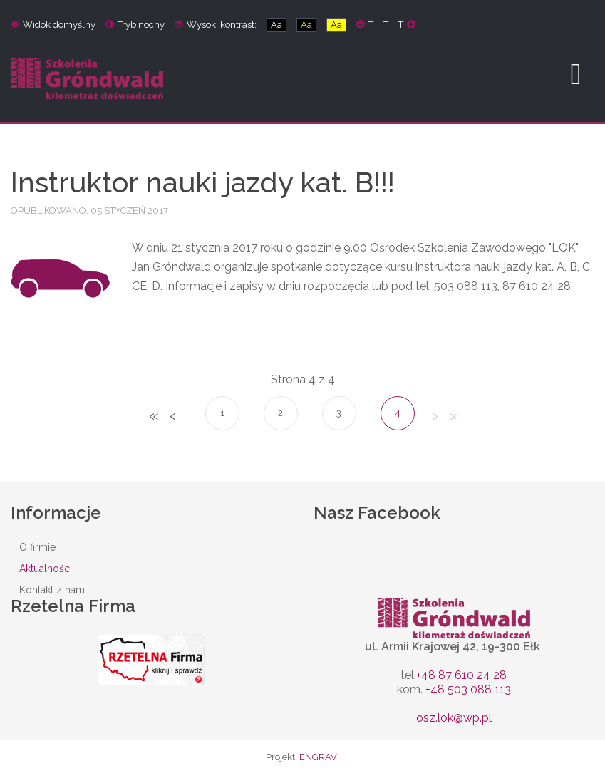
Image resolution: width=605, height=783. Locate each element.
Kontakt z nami (53, 590)
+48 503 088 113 (468, 689)
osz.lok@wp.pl (454, 718)
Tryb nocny (135, 24)
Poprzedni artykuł (172, 417)
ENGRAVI (319, 757)
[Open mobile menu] (575, 74)
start (153, 417)
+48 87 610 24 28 (461, 675)
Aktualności (45, 568)
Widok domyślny (53, 24)
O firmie (37, 547)
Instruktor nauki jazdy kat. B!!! (203, 182)
